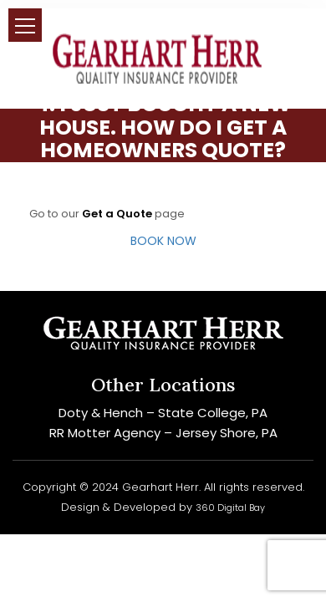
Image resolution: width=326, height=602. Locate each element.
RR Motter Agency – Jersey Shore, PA (163, 432)
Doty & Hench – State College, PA (163, 412)
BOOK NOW (163, 240)
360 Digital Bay (230, 507)
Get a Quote (117, 214)
